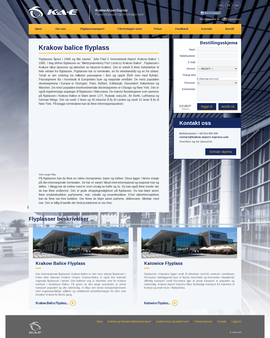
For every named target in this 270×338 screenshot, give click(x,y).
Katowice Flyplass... (157, 303)
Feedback (181, 28)
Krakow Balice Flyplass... (52, 303)
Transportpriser (203, 321)
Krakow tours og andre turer (172, 321)
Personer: (190, 82)
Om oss (60, 28)
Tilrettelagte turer (129, 28)
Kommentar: (189, 89)
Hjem (38, 28)
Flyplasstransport (92, 28)
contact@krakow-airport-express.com (203, 137)
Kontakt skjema (221, 152)
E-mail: (192, 62)
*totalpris (185, 109)
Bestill (229, 28)
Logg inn (236, 321)
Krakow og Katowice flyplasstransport (129, 321)
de (229, 5)
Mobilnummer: (188, 55)
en (220, 5)
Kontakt (206, 28)
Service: (191, 68)
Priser (158, 28)
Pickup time (189, 75)
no (237, 5)
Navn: (192, 49)
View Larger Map (47, 174)
